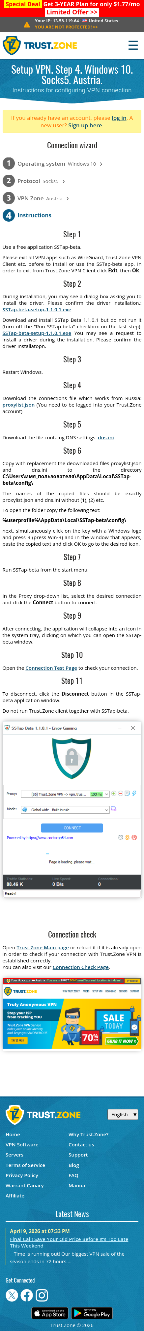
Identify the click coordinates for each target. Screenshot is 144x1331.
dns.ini (106, 437)
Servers (14, 1154)
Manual (78, 1185)
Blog (74, 1165)
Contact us (81, 1144)
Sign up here (85, 125)
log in (119, 117)
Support (78, 1154)
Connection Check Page (81, 967)
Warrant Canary (25, 1185)
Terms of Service (25, 1165)
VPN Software (22, 1144)
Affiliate (15, 1195)
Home (13, 1134)
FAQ (73, 1175)
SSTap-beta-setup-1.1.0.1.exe (37, 309)
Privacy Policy (22, 1175)
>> (72, 12)
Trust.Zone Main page (43, 947)
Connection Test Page (51, 668)
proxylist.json (19, 404)
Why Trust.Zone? (88, 1134)
